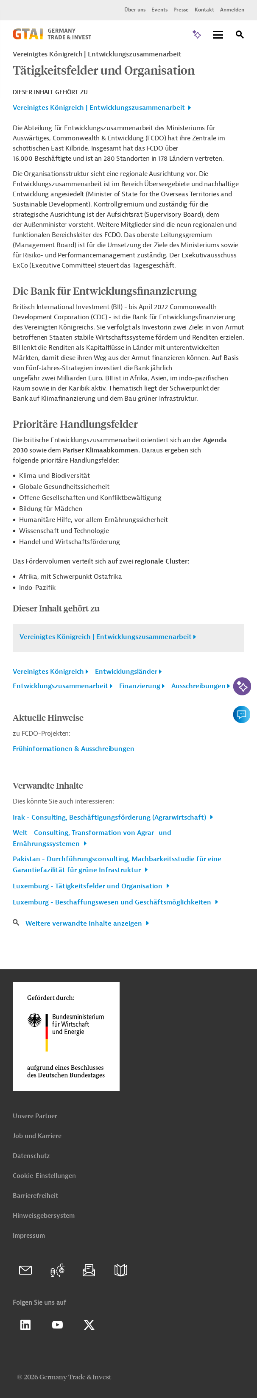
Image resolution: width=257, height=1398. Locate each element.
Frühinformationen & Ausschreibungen (73, 749)
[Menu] (218, 35)
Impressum (29, 1236)
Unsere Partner (35, 1116)
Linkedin (25, 1325)
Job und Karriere (37, 1136)
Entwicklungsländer (126, 671)
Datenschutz (31, 1156)
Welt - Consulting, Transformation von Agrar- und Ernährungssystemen (92, 838)
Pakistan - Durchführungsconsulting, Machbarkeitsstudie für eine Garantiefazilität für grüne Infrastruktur (117, 864)
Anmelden (232, 9)
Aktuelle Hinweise (48, 717)
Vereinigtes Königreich (48, 671)
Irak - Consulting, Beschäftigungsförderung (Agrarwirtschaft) (110, 817)
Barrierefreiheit (35, 1196)
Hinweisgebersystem (44, 1216)
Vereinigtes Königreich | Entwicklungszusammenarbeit (99, 107)
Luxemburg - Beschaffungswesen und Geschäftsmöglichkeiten (113, 902)
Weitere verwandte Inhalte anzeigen (84, 923)
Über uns (134, 9)
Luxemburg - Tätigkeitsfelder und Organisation (88, 886)
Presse (181, 9)
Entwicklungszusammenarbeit (60, 686)
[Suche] (240, 36)
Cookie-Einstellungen (44, 1176)
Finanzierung (139, 686)
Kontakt (204, 9)
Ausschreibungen (198, 686)
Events (159, 9)
